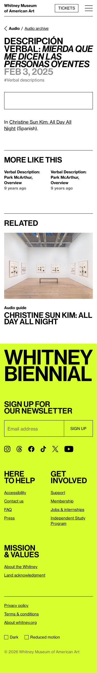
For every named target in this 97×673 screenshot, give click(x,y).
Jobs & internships (67, 509)
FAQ (8, 509)
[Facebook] (31, 449)
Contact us (14, 501)
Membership (62, 501)
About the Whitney (21, 566)
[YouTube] (68, 449)
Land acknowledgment (24, 575)
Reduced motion (42, 637)
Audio (14, 28)
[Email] (34, 428)
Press (9, 518)
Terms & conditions (21, 614)
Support (58, 492)
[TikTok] (43, 449)
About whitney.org (20, 622)
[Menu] (88, 8)
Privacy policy (16, 605)
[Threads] (19, 449)
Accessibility (15, 492)
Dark (11, 637)
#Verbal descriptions (24, 79)
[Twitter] (55, 449)
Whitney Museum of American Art (20, 8)
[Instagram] (7, 449)
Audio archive (37, 28)
